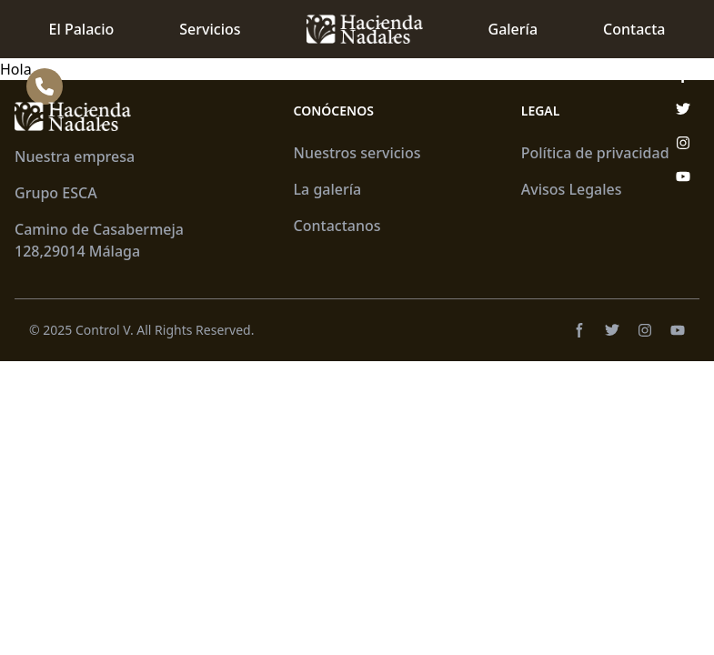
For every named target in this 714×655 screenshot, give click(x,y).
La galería (328, 189)
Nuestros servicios (357, 153)
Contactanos (337, 226)
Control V (102, 329)
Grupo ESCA (56, 193)
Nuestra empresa (75, 156)
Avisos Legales (571, 189)
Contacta (634, 29)
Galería (513, 29)
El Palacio (82, 29)
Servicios (209, 29)
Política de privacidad (595, 153)
